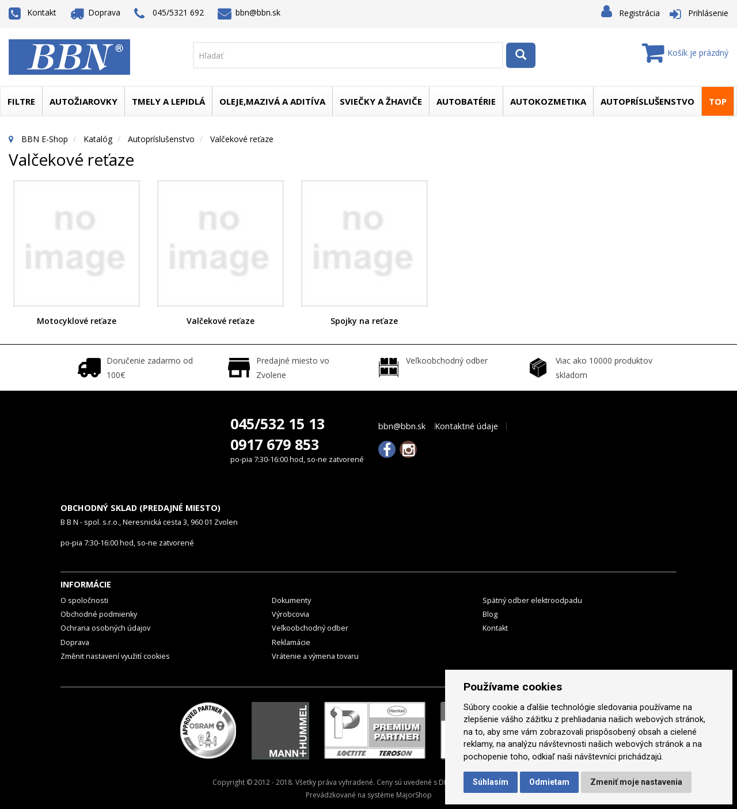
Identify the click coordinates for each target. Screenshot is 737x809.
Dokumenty (291, 600)
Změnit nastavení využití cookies (115, 656)
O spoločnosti (84, 600)
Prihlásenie (708, 12)
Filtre (21, 101)
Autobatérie (466, 101)
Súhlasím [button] (490, 782)
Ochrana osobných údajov (105, 628)
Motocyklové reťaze (76, 320)
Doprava (95, 12)
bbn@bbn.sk (249, 12)
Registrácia (639, 12)
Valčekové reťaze (220, 320)
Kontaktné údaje (466, 426)
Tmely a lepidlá (168, 101)
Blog (490, 614)
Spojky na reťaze (364, 320)
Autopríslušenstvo (647, 101)
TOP (718, 101)
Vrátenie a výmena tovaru (315, 656)
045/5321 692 (169, 13)
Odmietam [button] (549, 782)
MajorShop (414, 795)
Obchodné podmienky (98, 614)
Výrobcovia (290, 614)
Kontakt (32, 12)
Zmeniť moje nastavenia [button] (636, 782)
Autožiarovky (83, 101)
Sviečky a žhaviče (381, 101)
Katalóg (97, 138)
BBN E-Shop (44, 138)
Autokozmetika (548, 101)
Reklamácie (291, 642)
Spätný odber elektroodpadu (532, 600)
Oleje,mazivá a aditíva (272, 101)
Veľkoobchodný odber (310, 628)
